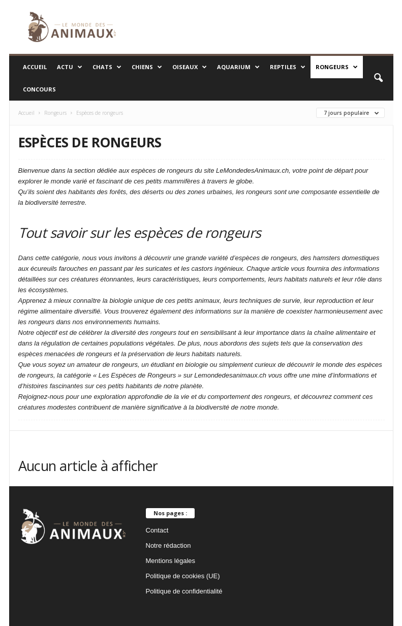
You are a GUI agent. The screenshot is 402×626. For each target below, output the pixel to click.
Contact (157, 530)
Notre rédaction (168, 545)
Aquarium (238, 67)
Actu (69, 67)
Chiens (147, 67)
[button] (378, 78)
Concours (39, 89)
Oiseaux (189, 67)
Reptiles (287, 67)
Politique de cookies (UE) (183, 576)
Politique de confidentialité (184, 591)
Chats (106, 67)
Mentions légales (171, 561)
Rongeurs (337, 67)
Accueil (35, 67)
